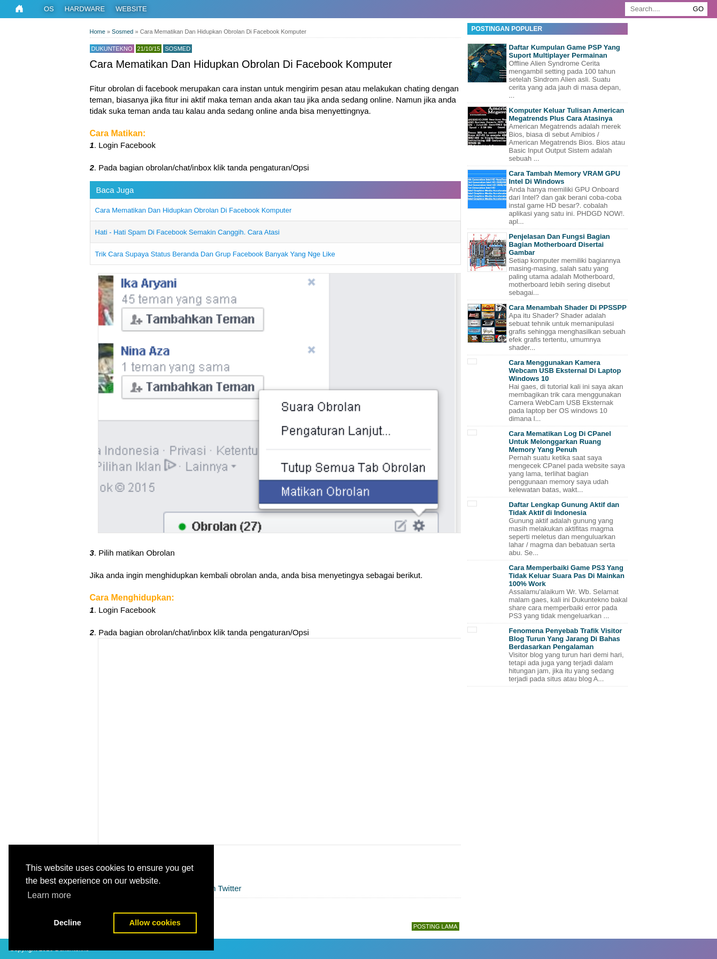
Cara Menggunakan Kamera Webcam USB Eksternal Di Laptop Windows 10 (565, 370)
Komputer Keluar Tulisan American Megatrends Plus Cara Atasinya (567, 114)
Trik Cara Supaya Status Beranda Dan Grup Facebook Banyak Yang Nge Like (215, 254)
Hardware (85, 9)
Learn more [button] (49, 895)
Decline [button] (67, 922)
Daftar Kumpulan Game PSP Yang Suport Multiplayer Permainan (564, 51)
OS (49, 9)
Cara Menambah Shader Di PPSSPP (568, 307)
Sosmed (177, 48)
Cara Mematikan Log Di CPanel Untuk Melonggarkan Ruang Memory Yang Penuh (560, 442)
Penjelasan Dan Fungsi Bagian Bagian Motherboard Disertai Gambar (559, 244)
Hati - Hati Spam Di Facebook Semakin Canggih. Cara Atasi (187, 232)
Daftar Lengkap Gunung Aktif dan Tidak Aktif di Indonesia (564, 509)
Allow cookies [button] (155, 922)
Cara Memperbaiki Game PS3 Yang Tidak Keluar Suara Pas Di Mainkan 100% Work (567, 576)
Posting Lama (435, 926)
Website (131, 9)
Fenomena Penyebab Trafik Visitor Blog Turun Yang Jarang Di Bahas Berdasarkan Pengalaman (565, 639)
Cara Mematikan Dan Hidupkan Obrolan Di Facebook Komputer (193, 210)
